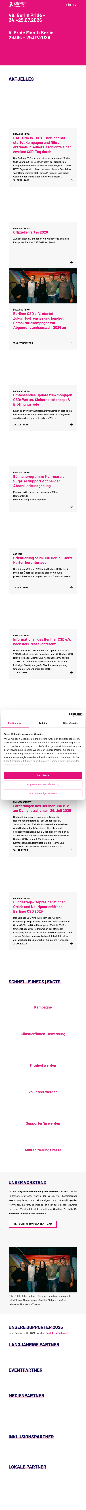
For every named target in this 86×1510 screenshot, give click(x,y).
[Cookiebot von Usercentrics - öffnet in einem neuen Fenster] (68, 715)
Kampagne (43, 1007)
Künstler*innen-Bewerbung (43, 1034)
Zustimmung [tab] (15, 723)
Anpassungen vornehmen (43, 784)
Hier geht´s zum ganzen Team (32, 1223)
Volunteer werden (43, 1092)
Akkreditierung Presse (43, 1150)
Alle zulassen (43, 775)
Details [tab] (43, 723)
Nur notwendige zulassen (43, 793)
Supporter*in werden (43, 1123)
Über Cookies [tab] (70, 723)
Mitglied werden (43, 1065)
